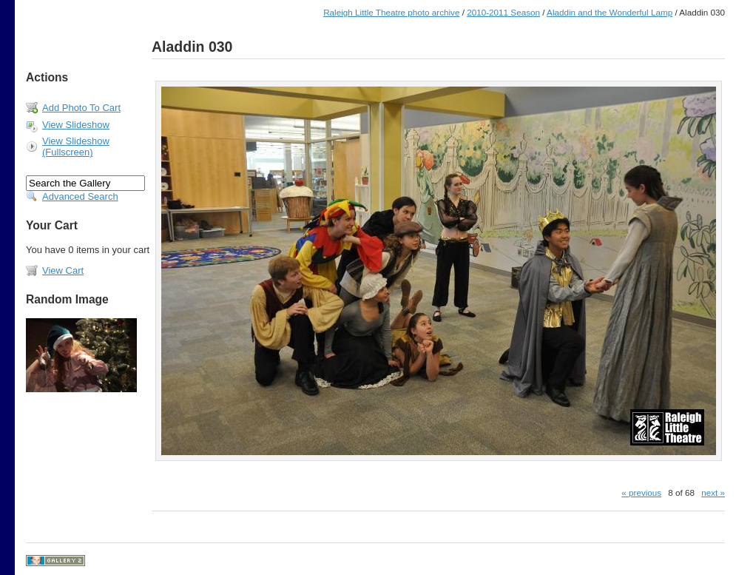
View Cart (63, 270)
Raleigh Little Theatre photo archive (391, 12)
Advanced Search (80, 196)
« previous (641, 492)
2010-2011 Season (503, 12)
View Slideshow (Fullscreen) (75, 146)
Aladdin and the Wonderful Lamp (609, 12)
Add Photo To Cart (81, 107)
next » (713, 492)
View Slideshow (75, 124)
